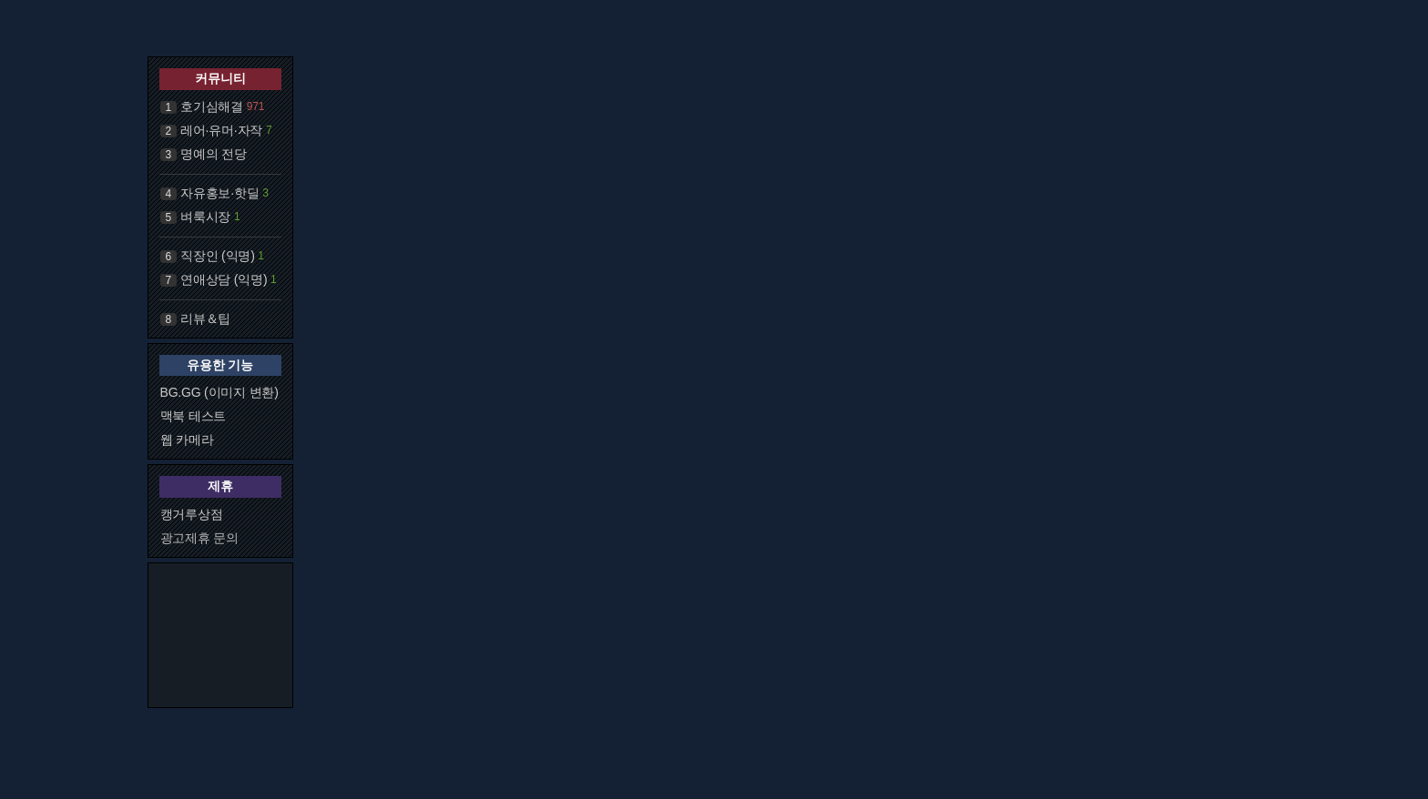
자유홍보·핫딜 (220, 193)
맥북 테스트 (193, 416)
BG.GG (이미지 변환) (219, 392)
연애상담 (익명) (223, 279)
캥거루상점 (191, 514)
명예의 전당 (213, 154)
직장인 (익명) (217, 255)
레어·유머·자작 (221, 130)
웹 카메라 (187, 439)
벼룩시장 (205, 216)
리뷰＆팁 (205, 318)
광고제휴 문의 (200, 538)
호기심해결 (211, 106)
